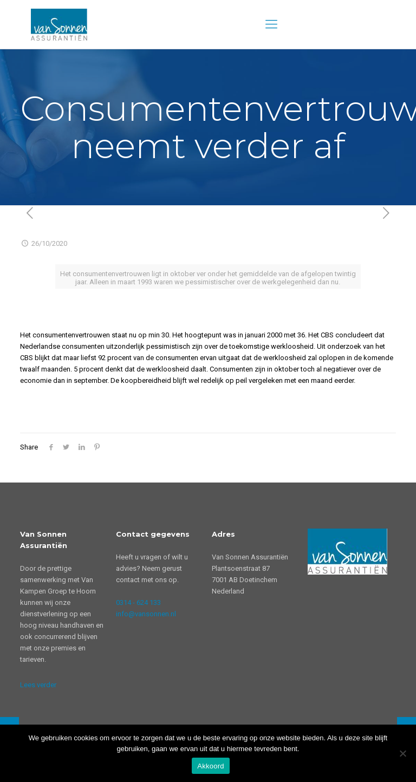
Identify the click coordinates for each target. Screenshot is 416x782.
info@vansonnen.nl (146, 614)
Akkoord (210, 766)
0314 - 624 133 (138, 602)
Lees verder (38, 685)
